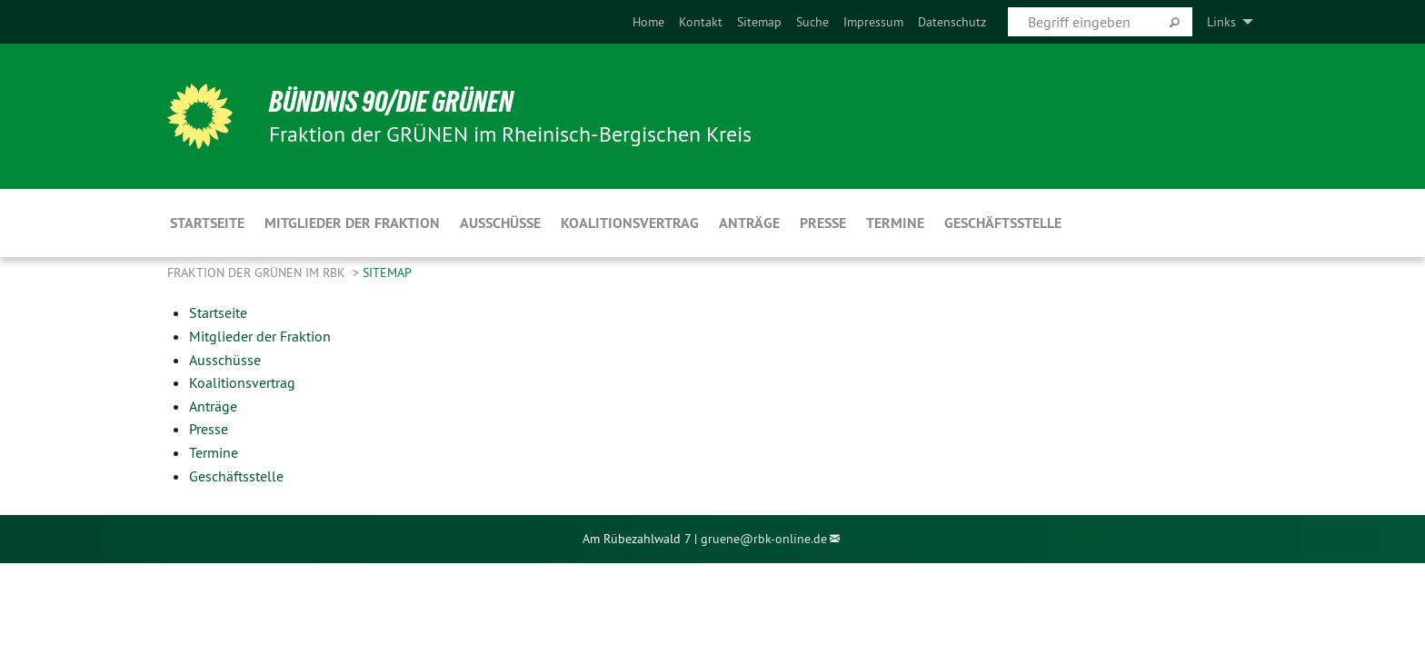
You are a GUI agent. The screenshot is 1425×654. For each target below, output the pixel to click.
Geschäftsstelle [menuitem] (1002, 223)
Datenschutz (952, 22)
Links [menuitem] (1221, 22)
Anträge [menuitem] (749, 223)
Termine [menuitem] (895, 223)
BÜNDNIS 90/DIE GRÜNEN (391, 101)
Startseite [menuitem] (207, 223)
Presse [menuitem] (823, 223)
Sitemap (759, 22)
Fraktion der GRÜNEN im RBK (258, 272)
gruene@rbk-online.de (764, 538)
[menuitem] (648, 22)
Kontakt (700, 22)
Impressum (873, 22)
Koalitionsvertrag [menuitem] (630, 223)
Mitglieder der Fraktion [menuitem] (352, 223)
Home (648, 22)
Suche (812, 22)
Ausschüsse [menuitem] (500, 223)
